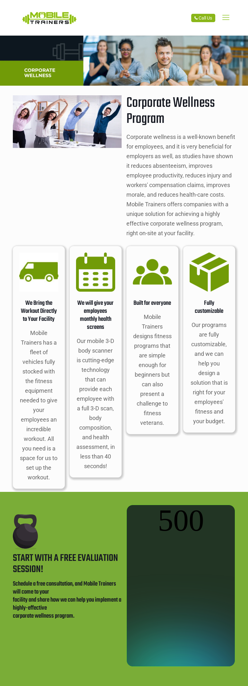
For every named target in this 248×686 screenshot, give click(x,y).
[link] (225, 17)
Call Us (203, 18)
